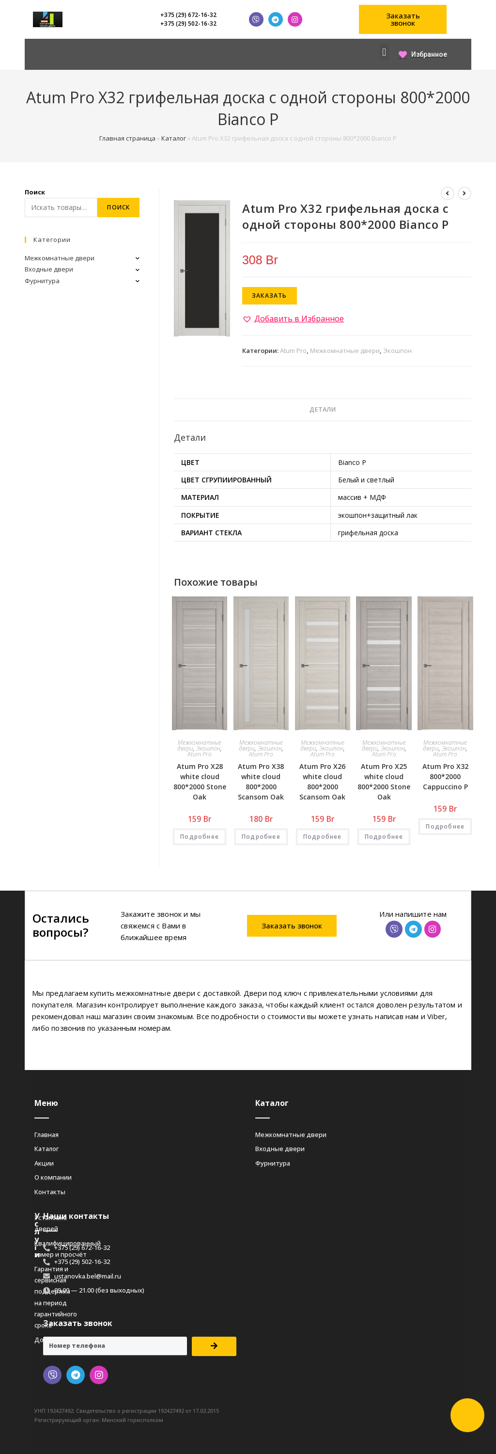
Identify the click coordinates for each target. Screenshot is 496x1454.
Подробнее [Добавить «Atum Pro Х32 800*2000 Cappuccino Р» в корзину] (445, 826)
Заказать (269, 295)
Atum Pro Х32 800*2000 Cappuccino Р (445, 776)
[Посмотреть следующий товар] (464, 193)
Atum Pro (293, 350)
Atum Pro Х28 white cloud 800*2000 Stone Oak (199, 781)
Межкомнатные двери (345, 350)
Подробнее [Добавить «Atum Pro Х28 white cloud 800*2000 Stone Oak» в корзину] (199, 836)
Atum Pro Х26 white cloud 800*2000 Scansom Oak (322, 781)
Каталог (173, 138)
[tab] (323, 410)
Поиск (35, 192)
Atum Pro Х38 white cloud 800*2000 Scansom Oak (261, 781)
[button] (403, 19)
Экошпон (397, 350)
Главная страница (127, 138)
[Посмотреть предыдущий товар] (447, 193)
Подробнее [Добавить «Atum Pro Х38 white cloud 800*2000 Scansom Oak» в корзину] (261, 836)
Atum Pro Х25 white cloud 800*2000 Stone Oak (383, 781)
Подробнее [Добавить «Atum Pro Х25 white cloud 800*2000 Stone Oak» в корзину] (384, 836)
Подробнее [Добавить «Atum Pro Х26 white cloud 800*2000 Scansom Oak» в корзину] (322, 836)
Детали (323, 409)
